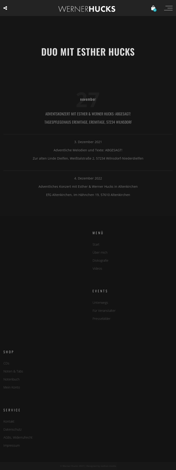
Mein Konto (11, 387)
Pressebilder (101, 318)
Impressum (11, 445)
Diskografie (100, 260)
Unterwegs (100, 302)
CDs (6, 363)
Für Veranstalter (104, 310)
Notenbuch (11, 379)
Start (96, 244)
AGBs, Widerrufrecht (18, 437)
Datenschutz (12, 429)
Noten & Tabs (13, 371)
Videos (97, 268)
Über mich (100, 252)
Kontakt (8, 421)
